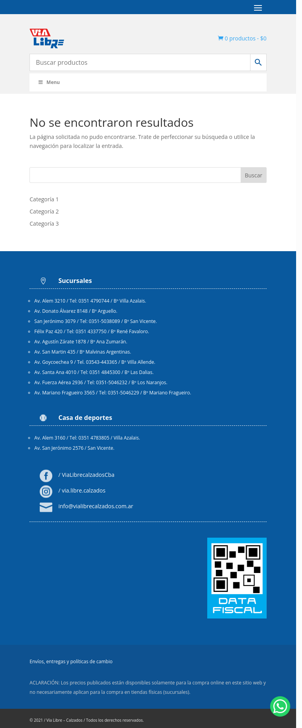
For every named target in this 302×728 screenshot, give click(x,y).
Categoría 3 (44, 223)
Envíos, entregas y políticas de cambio (71, 663)
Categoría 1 (44, 199)
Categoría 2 (44, 211)
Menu (49, 82)
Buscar (259, 175)
